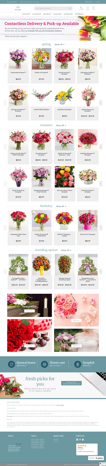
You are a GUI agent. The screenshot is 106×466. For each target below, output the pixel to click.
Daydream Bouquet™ (18, 72)
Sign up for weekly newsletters (71, 383)
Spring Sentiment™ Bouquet (18, 110)
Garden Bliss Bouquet (41, 109)
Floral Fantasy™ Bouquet (65, 73)
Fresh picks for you (40, 384)
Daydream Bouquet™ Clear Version (41, 191)
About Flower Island (13, 402)
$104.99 (88, 160)
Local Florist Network (86, 464)
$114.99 (18, 197)
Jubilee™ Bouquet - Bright (65, 235)
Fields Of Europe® (41, 72)
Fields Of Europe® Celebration (41, 235)
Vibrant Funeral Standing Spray (64, 279)
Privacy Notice (75, 464)
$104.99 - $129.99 (64, 160)
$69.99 (18, 241)
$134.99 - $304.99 (64, 285)
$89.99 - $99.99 (64, 79)
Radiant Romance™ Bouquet (88, 154)
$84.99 (18, 79)
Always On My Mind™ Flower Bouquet (18, 154)
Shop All (59, 44)
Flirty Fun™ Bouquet (87, 234)
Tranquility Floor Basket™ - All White (18, 279)
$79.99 (41, 116)
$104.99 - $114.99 (87, 116)
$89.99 (18, 160)
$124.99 (65, 197)
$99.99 (64, 116)
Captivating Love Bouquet (87, 110)
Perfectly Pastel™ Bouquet (87, 191)
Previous (5, 66)
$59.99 (64, 241)
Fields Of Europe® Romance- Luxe (64, 154)
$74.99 (41, 79)
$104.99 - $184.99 (41, 285)
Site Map (95, 464)
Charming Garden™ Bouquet (88, 73)
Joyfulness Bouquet (65, 109)
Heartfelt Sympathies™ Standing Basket (41, 279)
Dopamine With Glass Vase (18, 235)
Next (100, 66)
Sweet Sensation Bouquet (18, 191)
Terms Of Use (67, 464)
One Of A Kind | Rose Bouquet (64, 191)
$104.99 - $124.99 (18, 285)
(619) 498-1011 (13, 2)
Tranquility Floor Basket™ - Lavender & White (88, 279)
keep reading (60, 405)
